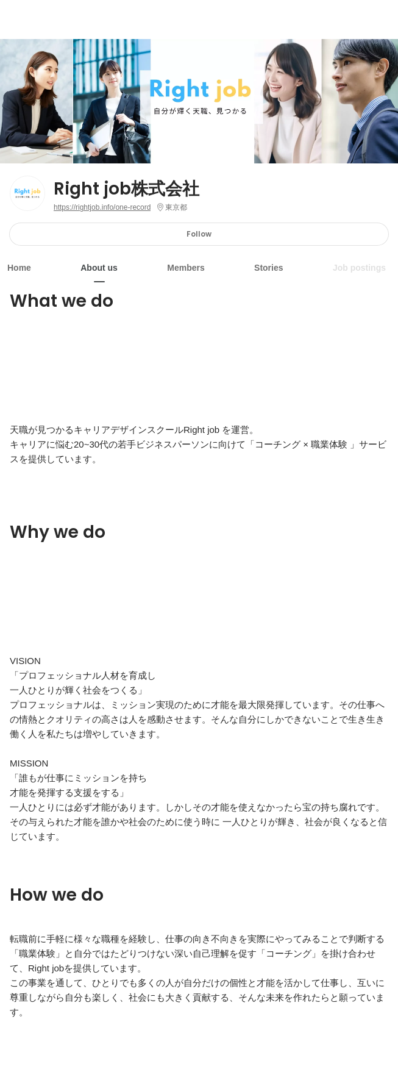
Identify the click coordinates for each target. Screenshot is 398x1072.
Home (19, 268)
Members (185, 268)
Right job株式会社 (126, 189)
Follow (199, 234)
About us (99, 268)
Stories (268, 268)
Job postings (359, 268)
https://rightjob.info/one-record (102, 207)
